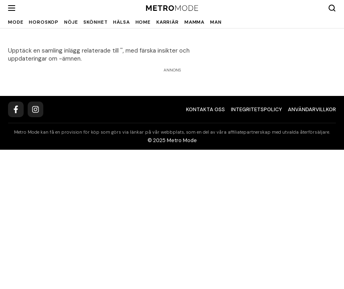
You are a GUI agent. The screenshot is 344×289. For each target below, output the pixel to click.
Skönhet (95, 22)
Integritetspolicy (256, 109)
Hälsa (121, 22)
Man (216, 22)
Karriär (167, 22)
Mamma (194, 22)
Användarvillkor (312, 109)
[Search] (332, 8)
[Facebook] (16, 109)
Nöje (71, 22)
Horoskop (44, 22)
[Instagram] (35, 109)
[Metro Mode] (172, 8)
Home (143, 22)
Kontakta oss (205, 109)
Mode (15, 22)
